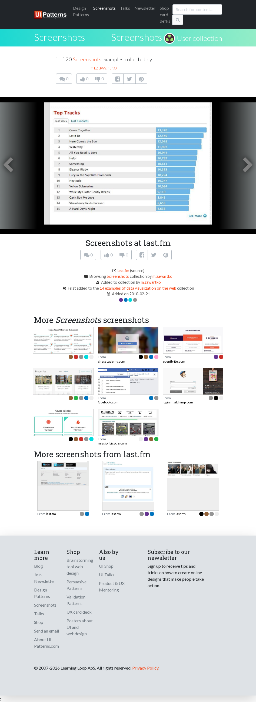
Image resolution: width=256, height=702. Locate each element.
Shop (38, 622)
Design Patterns (42, 593)
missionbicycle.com (112, 443)
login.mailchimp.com (178, 402)
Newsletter (144, 8)
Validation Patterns (76, 600)
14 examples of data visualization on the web (138, 288)
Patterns (81, 11)
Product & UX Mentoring (112, 586)
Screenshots (104, 8)
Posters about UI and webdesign (80, 627)
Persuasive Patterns (77, 585)
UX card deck (79, 611)
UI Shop (106, 566)
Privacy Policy (145, 667)
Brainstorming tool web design (80, 566)
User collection (199, 38)
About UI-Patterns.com (46, 642)
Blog (38, 566)
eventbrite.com (174, 361)
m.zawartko (104, 67)
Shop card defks (165, 14)
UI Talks (106, 574)
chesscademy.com (111, 361)
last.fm (123, 270)
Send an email (46, 630)
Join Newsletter (44, 578)
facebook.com (108, 402)
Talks (125, 8)
